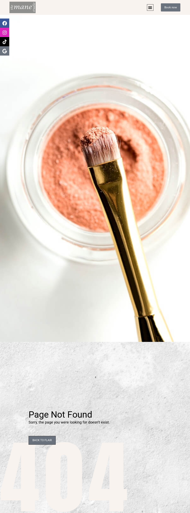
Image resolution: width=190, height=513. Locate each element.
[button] (150, 7)
